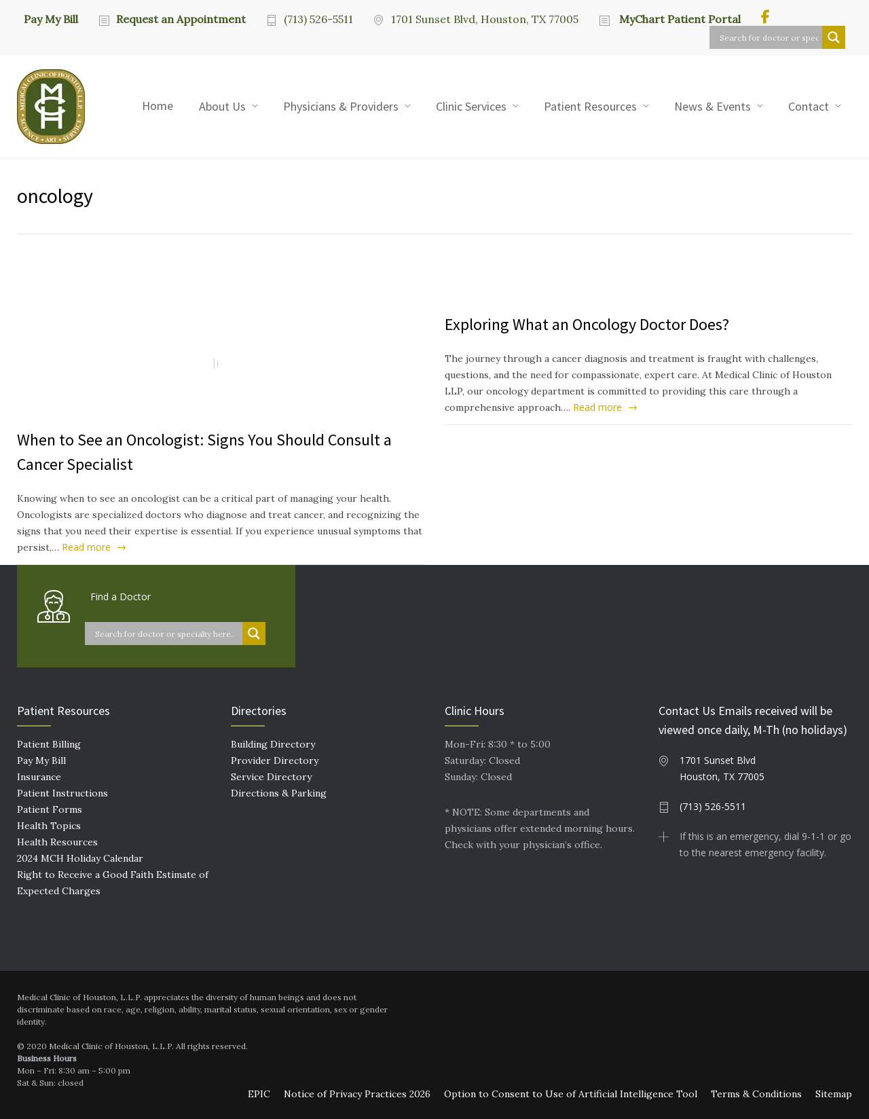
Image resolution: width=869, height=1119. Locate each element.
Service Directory (271, 777)
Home (157, 105)
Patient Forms (49, 809)
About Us (222, 106)
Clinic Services (471, 106)
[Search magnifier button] (833, 37)
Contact (808, 106)
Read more (86, 546)
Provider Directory (274, 760)
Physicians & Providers (341, 106)
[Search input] (769, 37)
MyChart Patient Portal (678, 19)
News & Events (712, 106)
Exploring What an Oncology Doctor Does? (587, 324)
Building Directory (273, 744)
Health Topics (49, 826)
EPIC (259, 1094)
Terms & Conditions (756, 1094)
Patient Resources (590, 106)
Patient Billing (49, 744)
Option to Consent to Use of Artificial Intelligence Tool (570, 1094)
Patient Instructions (62, 793)
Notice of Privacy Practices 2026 (357, 1094)
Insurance (39, 777)
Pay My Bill (51, 18)
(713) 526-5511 (318, 19)
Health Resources (57, 842)
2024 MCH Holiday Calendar (80, 858)
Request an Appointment (181, 19)
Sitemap (833, 1094)
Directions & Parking (279, 793)
